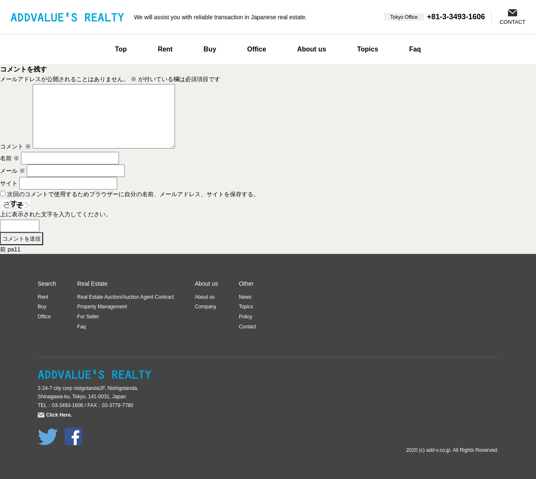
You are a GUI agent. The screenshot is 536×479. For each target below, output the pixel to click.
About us (311, 49)
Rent (165, 49)
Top (121, 49)
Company (205, 307)
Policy (245, 317)
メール (12, 170)
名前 (9, 158)
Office (256, 49)
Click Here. (59, 415)
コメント (15, 146)
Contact (247, 327)
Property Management (102, 307)
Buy (210, 49)
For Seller (88, 317)
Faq (415, 49)
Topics (367, 49)
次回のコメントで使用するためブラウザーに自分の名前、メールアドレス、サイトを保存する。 (133, 194)
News (245, 297)
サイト (9, 183)
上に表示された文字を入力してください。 (55, 214)
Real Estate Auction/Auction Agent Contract (125, 297)
